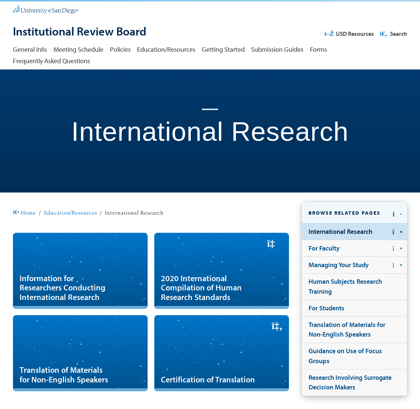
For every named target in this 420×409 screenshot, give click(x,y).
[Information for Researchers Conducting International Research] (80, 271)
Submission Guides (277, 49)
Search (393, 33)
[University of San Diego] (45, 9)
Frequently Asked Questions (51, 61)
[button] (354, 213)
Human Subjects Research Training (345, 286)
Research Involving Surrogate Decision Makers (350, 382)
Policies (120, 49)
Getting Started (223, 49)
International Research (340, 231)
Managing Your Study (339, 264)
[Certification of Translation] (221, 353)
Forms (318, 49)
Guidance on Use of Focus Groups (345, 356)
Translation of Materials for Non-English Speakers (347, 329)
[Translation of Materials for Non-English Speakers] (80, 353)
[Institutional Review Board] (80, 31)
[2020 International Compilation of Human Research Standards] (221, 271)
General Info (30, 49)
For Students (326, 308)
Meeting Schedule (78, 49)
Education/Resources (166, 49)
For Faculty (324, 248)
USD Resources (349, 33)
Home (24, 213)
